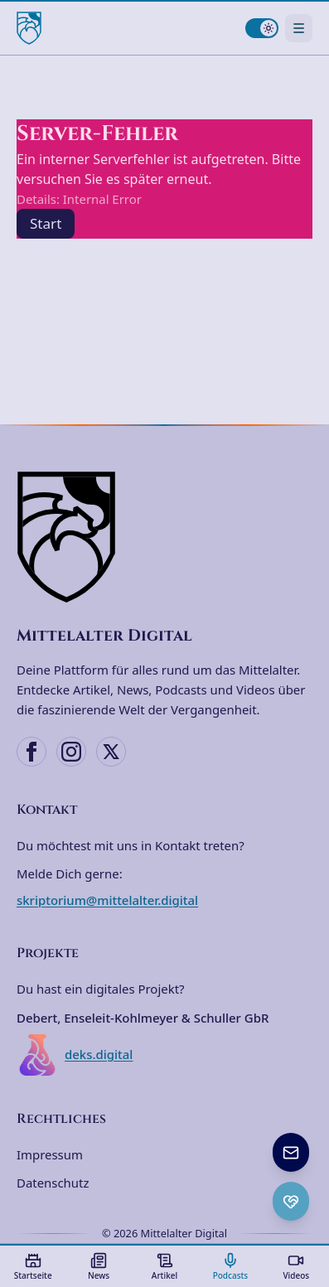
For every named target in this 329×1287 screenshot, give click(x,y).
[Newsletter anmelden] (291, 1152)
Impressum (50, 1154)
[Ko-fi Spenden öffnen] (291, 1201)
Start (45, 223)
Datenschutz (53, 1182)
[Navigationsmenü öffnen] (298, 27)
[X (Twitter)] (111, 752)
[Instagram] (71, 752)
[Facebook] (31, 752)
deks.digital (75, 1055)
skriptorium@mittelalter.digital (107, 900)
